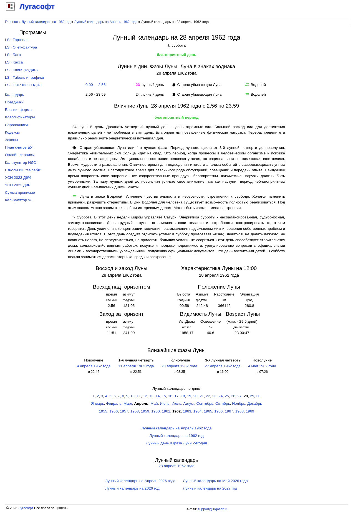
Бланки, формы (18, 110)
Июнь (165, 403)
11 (139, 396)
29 (252, 396)
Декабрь (254, 403)
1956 (113, 411)
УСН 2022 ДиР (18, 185)
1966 (218, 411)
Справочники (16, 125)
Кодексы (12, 132)
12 (145, 396)
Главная (11, 22)
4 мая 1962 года (262, 366)
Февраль (113, 403)
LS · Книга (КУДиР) (21, 70)
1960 (155, 411)
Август (188, 403)
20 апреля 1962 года (179, 366)
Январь (97, 403)
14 (157, 396)
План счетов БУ (18, 147)
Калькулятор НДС (20, 163)
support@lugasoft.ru (213, 509)
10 (132, 396)
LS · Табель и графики (24, 77)
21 (202, 396)
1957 (124, 411)
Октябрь (222, 403)
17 (176, 396)
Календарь (14, 95)
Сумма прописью (20, 192)
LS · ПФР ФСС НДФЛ (23, 85)
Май (154, 403)
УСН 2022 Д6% (18, 177)
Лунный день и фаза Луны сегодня (176, 443)
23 (214, 396)
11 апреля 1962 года (136, 366)
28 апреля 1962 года (177, 466)
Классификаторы (20, 117)
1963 (187, 411)
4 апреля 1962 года (93, 366)
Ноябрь (238, 403)
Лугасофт (25, 508)
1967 (229, 411)
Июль (176, 403)
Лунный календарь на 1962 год (46, 22)
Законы (11, 140)
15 (164, 396)
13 (151, 396)
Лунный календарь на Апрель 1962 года (106, 22)
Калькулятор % (18, 200)
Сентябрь (204, 403)
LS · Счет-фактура (21, 47)
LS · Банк (13, 55)
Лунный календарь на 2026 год (132, 488)
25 (227, 396)
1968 (239, 411)
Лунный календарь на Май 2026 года (215, 481)
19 (189, 396)
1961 (166, 411)
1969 (250, 411)
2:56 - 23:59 (95, 94)
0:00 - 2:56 (95, 85)
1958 (134, 411)
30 (258, 396)
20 (195, 396)
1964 (197, 411)
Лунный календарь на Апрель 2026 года (140, 481)
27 (239, 396)
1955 (103, 411)
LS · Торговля (17, 40)
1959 (145, 411)
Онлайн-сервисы (20, 155)
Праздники (14, 102)
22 (208, 396)
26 (233, 396)
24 (220, 396)
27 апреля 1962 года (223, 366)
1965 (208, 411)
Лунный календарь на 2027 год (210, 488)
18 (183, 396)
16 (170, 396)
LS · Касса (14, 62)
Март (127, 403)
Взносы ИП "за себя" (23, 170)
